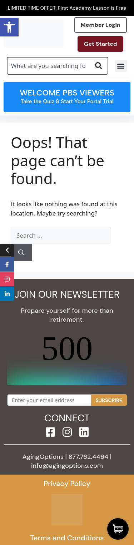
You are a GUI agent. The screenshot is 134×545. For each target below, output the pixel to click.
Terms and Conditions (67, 537)
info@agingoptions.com (67, 465)
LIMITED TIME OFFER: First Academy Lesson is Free (67, 7)
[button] (121, 66)
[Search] (21, 252)
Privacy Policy (67, 483)
